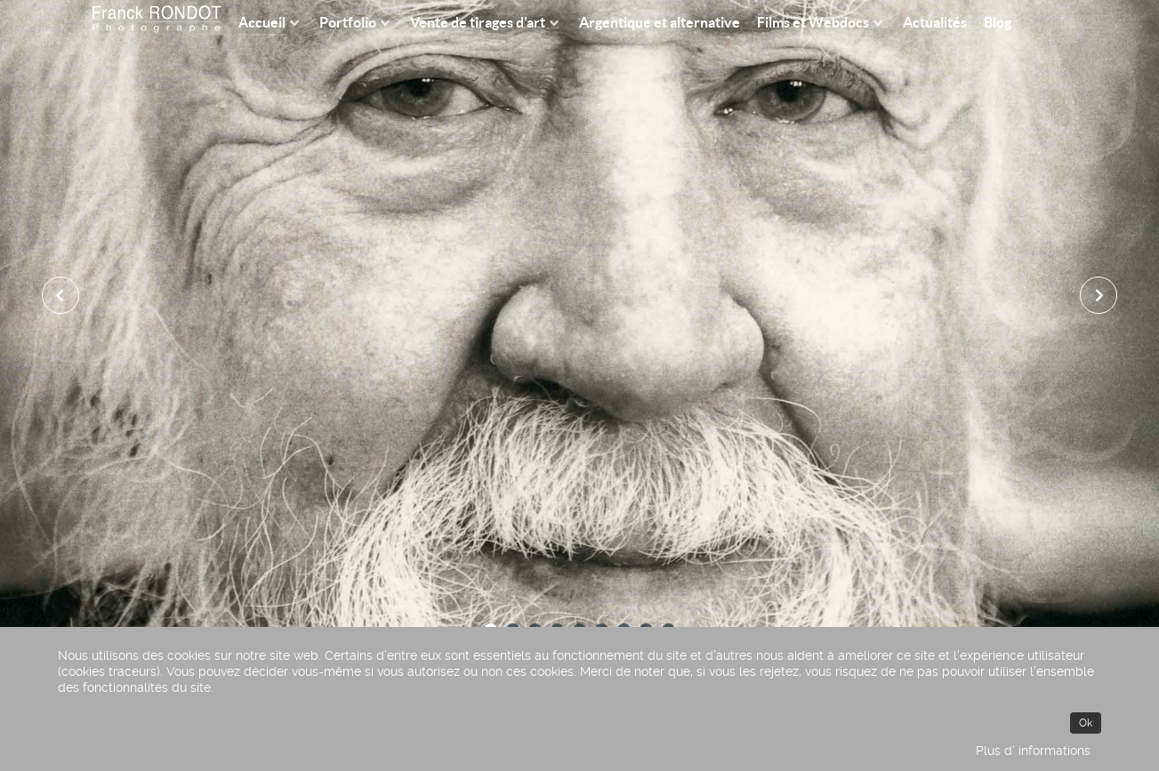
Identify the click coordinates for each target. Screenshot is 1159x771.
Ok (1085, 723)
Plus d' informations (1033, 750)
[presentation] (61, 295)
